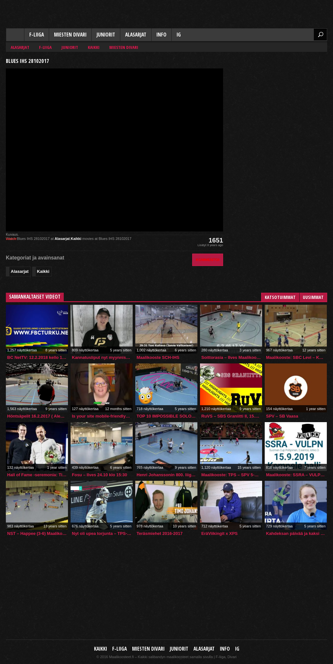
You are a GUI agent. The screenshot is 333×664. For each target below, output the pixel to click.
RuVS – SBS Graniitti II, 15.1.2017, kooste (231, 416)
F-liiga (36, 34)
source (11, 239)
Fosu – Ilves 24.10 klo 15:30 (99, 474)
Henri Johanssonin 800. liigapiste (167, 474)
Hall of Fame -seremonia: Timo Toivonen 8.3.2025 (37, 474)
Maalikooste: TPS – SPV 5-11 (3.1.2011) (231, 474)
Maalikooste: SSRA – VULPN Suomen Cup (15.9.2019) (296, 474)
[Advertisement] (278, 96)
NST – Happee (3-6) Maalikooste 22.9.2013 (37, 533)
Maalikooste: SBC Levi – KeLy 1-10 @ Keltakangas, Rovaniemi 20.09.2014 (296, 357)
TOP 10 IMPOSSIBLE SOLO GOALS (167, 416)
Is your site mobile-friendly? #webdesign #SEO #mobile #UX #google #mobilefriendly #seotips (102, 416)
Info (161, 34)
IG (179, 34)
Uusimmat (313, 297)
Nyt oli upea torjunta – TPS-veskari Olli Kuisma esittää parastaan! (102, 533)
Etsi (320, 34)
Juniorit (106, 34)
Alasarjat (135, 34)
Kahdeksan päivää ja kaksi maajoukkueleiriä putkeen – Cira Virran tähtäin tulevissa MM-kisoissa (296, 533)
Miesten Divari (70, 34)
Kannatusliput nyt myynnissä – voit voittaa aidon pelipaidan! (102, 357)
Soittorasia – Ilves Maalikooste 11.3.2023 (231, 357)
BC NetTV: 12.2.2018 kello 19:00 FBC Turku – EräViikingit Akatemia (37, 357)
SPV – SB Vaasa (282, 416)
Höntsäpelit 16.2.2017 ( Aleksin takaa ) (37, 416)
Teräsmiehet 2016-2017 (159, 533)
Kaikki (15, 35)
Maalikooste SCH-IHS (158, 357)
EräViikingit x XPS (219, 533)
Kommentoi (208, 260)
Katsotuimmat (280, 297)
